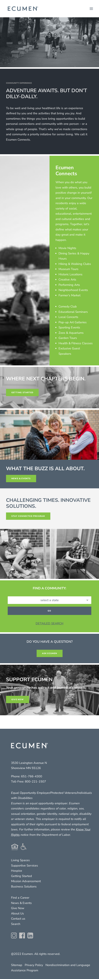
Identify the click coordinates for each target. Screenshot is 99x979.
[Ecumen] (22, 8)
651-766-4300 (31, 776)
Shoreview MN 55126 (26, 768)
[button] (91, 8)
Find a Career (20, 898)
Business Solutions (24, 886)
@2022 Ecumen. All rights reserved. (35, 954)
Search (15, 924)
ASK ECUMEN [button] (49, 653)
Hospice (16, 871)
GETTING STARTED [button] (22, 392)
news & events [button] (21, 478)
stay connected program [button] (28, 516)
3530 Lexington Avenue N (29, 763)
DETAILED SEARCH (49, 623)
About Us (17, 913)
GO (49, 610)
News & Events (21, 903)
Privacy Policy (34, 965)
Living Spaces (20, 860)
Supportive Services (24, 866)
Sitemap (16, 965)
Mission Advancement (26, 881)
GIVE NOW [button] (17, 699)
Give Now (17, 908)
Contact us (18, 919)
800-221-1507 (35, 781)
